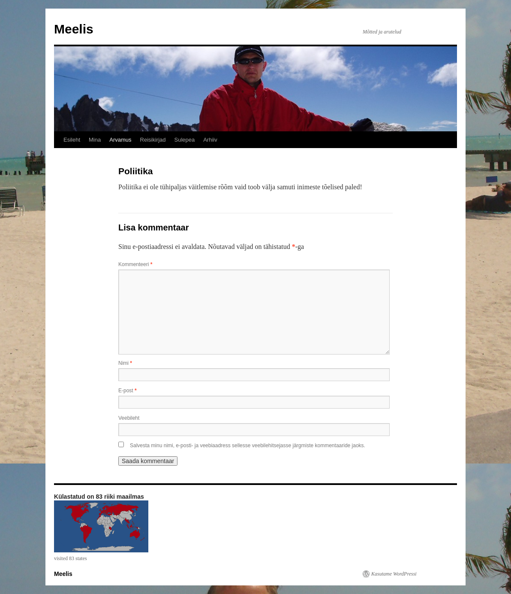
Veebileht (128, 418)
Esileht (71, 139)
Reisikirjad (153, 139)
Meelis (73, 29)
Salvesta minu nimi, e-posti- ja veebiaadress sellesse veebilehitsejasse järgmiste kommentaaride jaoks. (247, 445)
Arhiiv (210, 139)
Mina (95, 139)
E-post (127, 391)
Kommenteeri (135, 264)
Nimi (125, 363)
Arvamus (120, 139)
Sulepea (184, 139)
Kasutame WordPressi (394, 574)
